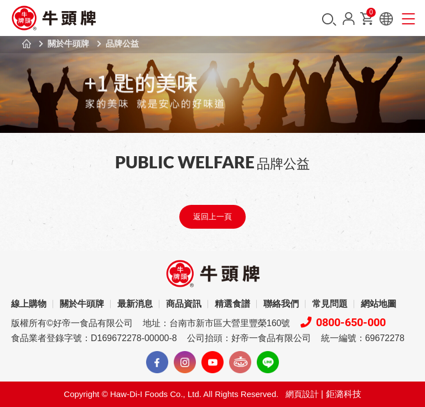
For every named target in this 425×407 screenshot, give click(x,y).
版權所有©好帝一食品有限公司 (72, 323)
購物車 (370, 14)
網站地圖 (378, 303)
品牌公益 (122, 43)
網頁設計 (302, 394)
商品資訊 (183, 303)
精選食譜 (232, 303)
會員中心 (348, 18)
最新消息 (135, 303)
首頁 (26, 43)
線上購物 (28, 303)
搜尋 (329, 19)
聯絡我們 (281, 303)
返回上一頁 (212, 216)
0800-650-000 (343, 322)
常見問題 (330, 303)
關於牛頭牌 (68, 43)
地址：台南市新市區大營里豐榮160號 (217, 323)
